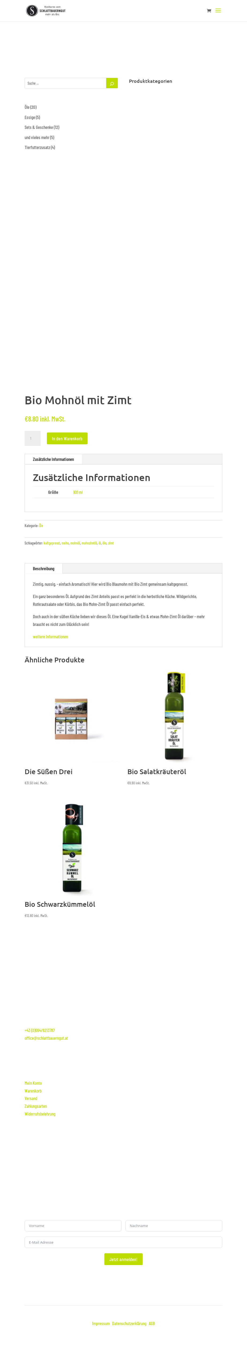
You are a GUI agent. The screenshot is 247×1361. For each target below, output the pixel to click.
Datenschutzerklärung (129, 1323)
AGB (152, 1323)
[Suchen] (112, 83)
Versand (31, 1098)
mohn (65, 543)
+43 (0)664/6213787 (40, 1030)
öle (104, 543)
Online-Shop (76, 1065)
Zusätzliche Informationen (53, 459)
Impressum (101, 1323)
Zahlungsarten (36, 1106)
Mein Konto (33, 1083)
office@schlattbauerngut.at (46, 1038)
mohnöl (75, 543)
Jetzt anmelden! (123, 1259)
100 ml (77, 492)
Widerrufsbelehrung (40, 1113)
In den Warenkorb (67, 438)
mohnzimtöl (89, 543)
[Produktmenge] (33, 438)
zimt (111, 543)
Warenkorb (33, 1090)
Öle (41, 525)
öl (99, 543)
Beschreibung (43, 568)
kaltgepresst (52, 543)
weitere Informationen (50, 636)
